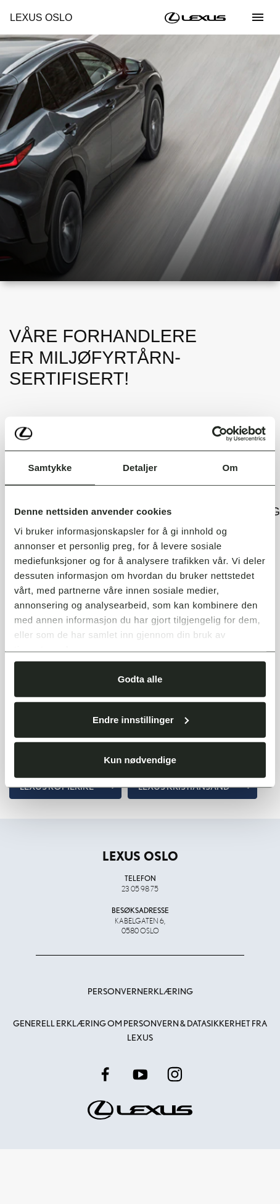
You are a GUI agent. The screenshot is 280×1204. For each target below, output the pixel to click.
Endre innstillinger (141, 719)
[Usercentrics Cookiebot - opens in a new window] (212, 433)
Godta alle (140, 679)
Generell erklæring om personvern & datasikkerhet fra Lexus (140, 1030)
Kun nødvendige (140, 760)
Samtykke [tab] (50, 467)
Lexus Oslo (41, 17)
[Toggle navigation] (257, 17)
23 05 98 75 (140, 888)
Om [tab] (229, 467)
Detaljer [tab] (140, 467)
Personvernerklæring (140, 991)
